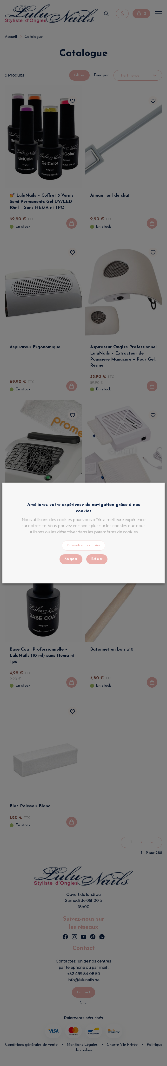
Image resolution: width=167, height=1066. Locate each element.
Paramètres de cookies (83, 545)
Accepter (71, 559)
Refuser (96, 559)
